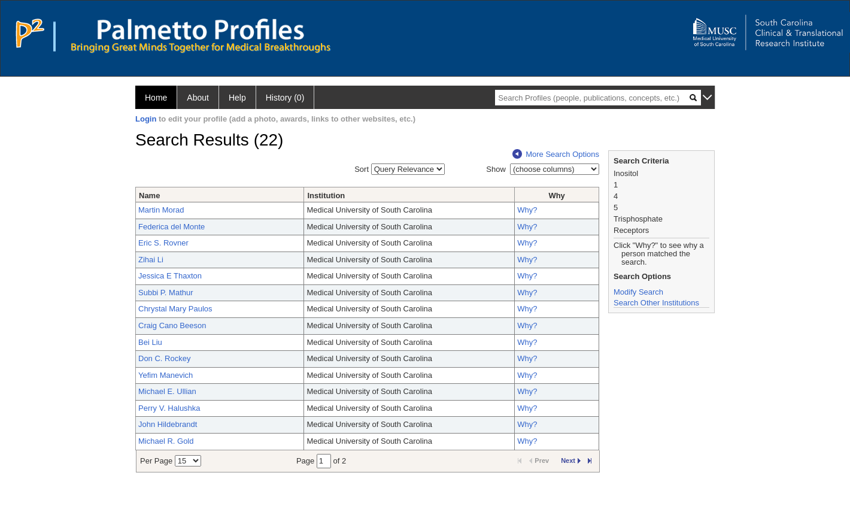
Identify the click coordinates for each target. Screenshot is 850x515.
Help (237, 97)
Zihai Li (150, 259)
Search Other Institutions (656, 302)
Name (149, 195)
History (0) (285, 97)
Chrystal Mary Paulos (175, 308)
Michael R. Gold (165, 441)
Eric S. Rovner (163, 242)
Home (156, 97)
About (198, 97)
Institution (326, 195)
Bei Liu (150, 342)
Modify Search (638, 291)
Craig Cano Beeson (172, 325)
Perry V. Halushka (169, 408)
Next (571, 460)
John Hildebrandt (167, 424)
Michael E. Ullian (167, 391)
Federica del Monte (171, 226)
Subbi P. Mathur (165, 292)
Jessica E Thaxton (170, 275)
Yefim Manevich (165, 375)
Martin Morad (161, 209)
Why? (527, 209)
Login (145, 118)
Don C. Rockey (164, 358)
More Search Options (555, 154)
